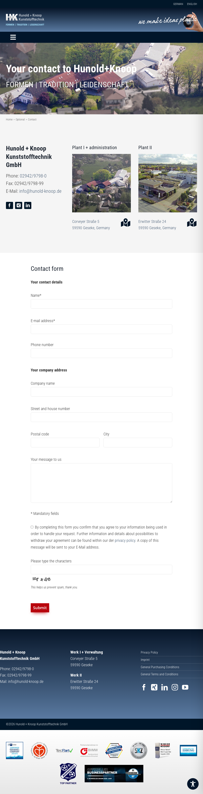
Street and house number (50, 408)
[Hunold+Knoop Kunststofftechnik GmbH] (25, 15)
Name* (36, 295)
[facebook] (9, 205)
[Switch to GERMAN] (176, 4)
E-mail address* (43, 320)
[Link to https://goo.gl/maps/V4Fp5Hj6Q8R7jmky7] (124, 222)
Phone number (42, 344)
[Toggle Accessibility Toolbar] (193, 784)
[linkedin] (27, 205)
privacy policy (125, 540)
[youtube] (185, 687)
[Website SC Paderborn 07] (114, 774)
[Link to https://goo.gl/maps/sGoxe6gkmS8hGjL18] (190, 222)
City (106, 434)
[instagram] (175, 687)
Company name (43, 383)
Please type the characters (51, 561)
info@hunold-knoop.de (40, 191)
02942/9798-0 (33, 176)
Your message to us (46, 459)
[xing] (18, 205)
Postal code (40, 434)
